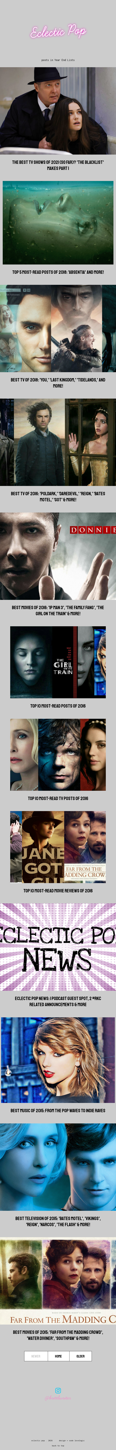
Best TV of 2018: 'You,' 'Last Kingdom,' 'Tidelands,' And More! (58, 383)
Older (80, 1356)
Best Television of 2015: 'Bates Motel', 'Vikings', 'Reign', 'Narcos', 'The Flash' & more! (58, 1221)
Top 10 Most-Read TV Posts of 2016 (58, 798)
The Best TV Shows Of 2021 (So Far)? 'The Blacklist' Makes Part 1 (58, 165)
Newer (36, 1356)
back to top (58, 1446)
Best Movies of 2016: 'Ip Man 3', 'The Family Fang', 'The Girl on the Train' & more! (58, 611)
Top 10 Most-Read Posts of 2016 (58, 706)
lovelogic (80, 1440)
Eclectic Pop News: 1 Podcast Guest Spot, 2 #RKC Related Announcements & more (58, 1001)
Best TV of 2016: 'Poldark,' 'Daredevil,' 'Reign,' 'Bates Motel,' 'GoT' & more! (58, 497)
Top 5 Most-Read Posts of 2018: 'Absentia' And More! (58, 272)
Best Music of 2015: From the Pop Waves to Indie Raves (58, 1111)
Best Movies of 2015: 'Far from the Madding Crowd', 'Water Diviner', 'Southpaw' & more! (58, 1335)
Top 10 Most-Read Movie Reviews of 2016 (58, 891)
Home (58, 1356)
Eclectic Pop (58, 32)
